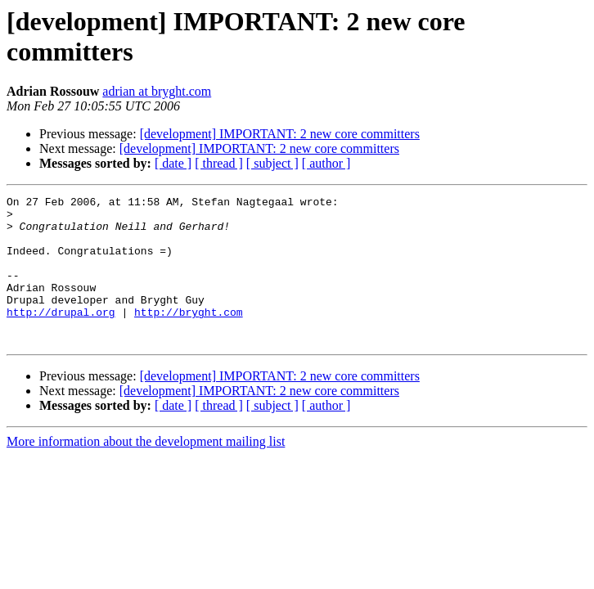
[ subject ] (272, 163)
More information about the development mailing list (146, 471)
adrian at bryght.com (156, 91)
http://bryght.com (188, 336)
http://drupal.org (61, 336)
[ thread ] (219, 163)
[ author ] (326, 163)
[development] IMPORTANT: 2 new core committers (280, 134)
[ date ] (173, 163)
